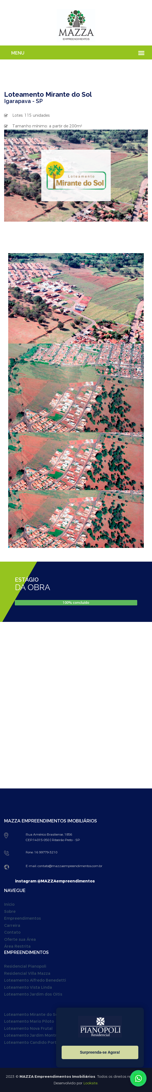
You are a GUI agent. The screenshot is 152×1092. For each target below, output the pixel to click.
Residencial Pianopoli (25, 966)
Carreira (12, 925)
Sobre (10, 911)
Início (9, 904)
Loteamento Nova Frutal (28, 1028)
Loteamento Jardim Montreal (33, 1035)
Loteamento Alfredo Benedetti (35, 980)
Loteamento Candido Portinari (34, 1042)
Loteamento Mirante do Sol (31, 1014)
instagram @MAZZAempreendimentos (55, 881)
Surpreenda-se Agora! (100, 1052)
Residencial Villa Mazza (27, 973)
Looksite (90, 1083)
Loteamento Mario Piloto (29, 1021)
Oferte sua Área (20, 939)
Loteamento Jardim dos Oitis (33, 994)
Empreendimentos (22, 918)
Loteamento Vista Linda (28, 987)
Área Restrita (17, 946)
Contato (12, 932)
